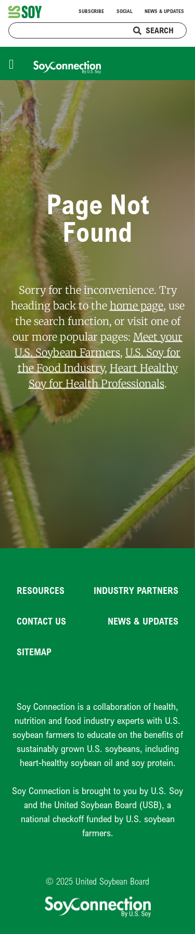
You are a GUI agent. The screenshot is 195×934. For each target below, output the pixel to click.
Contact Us (41, 621)
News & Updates (164, 11)
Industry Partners (136, 590)
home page (136, 305)
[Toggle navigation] (13, 63)
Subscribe (91, 11)
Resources (40, 590)
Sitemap (34, 651)
